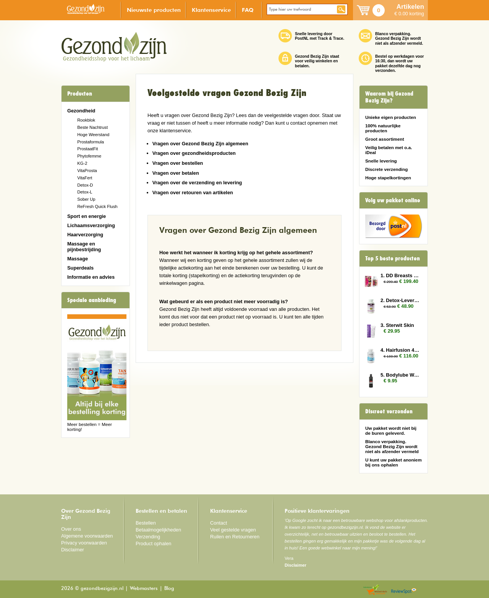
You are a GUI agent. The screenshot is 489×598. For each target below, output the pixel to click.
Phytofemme (89, 156)
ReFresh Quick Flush (97, 206)
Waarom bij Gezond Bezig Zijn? (389, 97)
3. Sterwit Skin (397, 325)
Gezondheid (81, 111)
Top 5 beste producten (392, 258)
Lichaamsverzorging (91, 225)
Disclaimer (72, 549)
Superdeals (80, 268)
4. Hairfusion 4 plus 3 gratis (400, 350)
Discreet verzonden (389, 411)
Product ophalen (153, 543)
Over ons (71, 529)
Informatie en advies (91, 277)
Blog (169, 588)
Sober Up (86, 199)
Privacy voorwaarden (84, 543)
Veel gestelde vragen (233, 530)
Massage (77, 259)
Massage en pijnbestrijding (84, 246)
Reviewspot (403, 590)
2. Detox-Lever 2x (400, 300)
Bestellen (146, 523)
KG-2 (82, 163)
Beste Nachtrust (92, 127)
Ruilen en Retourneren (234, 537)
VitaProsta (87, 170)
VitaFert (84, 178)
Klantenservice (211, 9)
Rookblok (86, 120)
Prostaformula (90, 142)
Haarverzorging (85, 234)
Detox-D (85, 185)
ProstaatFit (87, 148)
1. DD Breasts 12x (400, 275)
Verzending (148, 537)
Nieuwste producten (154, 9)
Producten (79, 93)
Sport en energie (86, 216)
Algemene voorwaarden (87, 536)
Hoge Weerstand (93, 134)
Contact (218, 523)
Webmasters (144, 588)
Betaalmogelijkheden (158, 530)
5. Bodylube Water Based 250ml (400, 375)
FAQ (248, 9)
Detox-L (84, 192)
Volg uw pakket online (392, 200)
